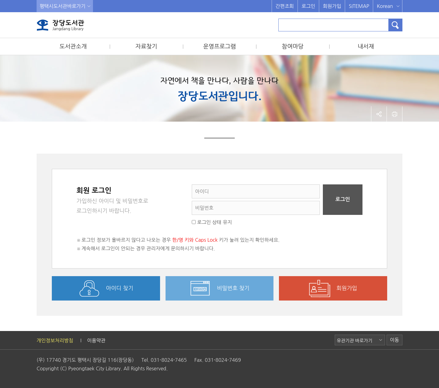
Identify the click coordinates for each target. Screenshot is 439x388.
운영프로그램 (219, 46)
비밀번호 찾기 (233, 288)
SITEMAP (359, 6)
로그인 (308, 6)
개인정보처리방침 (55, 340)
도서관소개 (73, 46)
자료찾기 (146, 46)
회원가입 (332, 6)
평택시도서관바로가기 (62, 6)
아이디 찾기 (120, 288)
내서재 (366, 46)
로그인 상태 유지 (212, 222)
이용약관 (96, 340)
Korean (385, 6)
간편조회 (285, 6)
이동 (394, 339)
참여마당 (292, 46)
